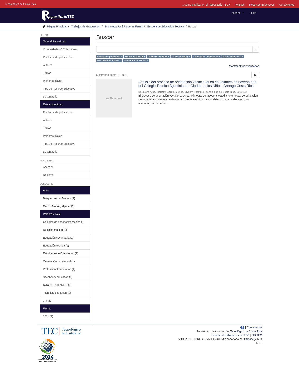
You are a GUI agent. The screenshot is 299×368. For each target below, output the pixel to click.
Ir (256, 49)
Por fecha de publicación (57, 57)
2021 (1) (48, 316)
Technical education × (158, 56)
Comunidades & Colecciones (60, 49)
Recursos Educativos (262, 4)
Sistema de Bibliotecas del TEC (230, 335)
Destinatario (50, 96)
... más (47, 300)
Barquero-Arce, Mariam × (136, 60)
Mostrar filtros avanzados (244, 66)
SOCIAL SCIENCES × (135, 56)
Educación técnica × (233, 56)
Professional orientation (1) (59, 269)
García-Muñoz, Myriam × (109, 60)
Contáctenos (286, 4)
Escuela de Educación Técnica (165, 26)
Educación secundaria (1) (58, 237)
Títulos (47, 72)
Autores (47, 65)
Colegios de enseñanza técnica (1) (64, 221)
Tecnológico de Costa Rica (246, 331)
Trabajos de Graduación (85, 26)
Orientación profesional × (109, 56)
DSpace (249, 339)
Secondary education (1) (57, 277)
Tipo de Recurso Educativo (59, 88)
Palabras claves (52, 80)
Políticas (239, 4)
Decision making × (181, 56)
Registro (48, 174)
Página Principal (56, 26)
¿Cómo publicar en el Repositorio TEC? (206, 4)
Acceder (48, 167)
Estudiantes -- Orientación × (206, 56)
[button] (238, 13)
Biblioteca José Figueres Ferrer (124, 26)
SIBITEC (257, 335)
